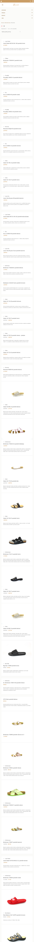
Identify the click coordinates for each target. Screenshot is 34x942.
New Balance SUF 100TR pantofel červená (14, 915)
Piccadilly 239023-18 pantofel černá (12, 111)
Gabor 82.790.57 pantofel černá (11, 591)
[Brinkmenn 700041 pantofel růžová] (17, 753)
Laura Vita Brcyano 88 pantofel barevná (13, 198)
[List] (4, 26)
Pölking (6, 58)
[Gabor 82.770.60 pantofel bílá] (17, 466)
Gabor (6, 160)
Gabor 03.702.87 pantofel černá (11, 518)
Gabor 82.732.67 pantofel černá (11, 179)
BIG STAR (7, 663)
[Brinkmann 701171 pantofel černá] (17, 539)
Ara (6, 92)
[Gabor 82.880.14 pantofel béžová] (17, 392)
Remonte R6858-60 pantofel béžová (12, 369)
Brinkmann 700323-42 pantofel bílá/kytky (13, 444)
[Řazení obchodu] (11, 32)
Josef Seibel (7, 41)
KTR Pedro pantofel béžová (10, 699)
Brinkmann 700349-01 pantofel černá (12, 60)
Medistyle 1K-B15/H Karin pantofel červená (14, 283)
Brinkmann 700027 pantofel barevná (12, 842)
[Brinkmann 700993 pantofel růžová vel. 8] (17, 721)
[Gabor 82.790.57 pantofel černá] (17, 576)
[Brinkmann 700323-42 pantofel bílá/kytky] (17, 429)
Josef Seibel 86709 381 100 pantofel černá (14, 43)
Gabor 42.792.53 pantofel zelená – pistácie (14, 335)
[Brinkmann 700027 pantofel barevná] (17, 827)
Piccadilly (7, 75)
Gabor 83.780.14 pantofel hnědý (11, 162)
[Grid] (1, 26)
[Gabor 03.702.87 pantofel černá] (17, 503)
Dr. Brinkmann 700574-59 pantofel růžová (13, 682)
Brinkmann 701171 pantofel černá (11, 554)
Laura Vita (7, 196)
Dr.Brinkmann (8, 441)
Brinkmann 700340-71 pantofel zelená (13, 805)
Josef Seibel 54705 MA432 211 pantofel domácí (15, 860)
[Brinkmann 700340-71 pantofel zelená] (17, 790)
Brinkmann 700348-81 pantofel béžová (13, 267)
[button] (30, 1)
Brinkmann (7, 265)
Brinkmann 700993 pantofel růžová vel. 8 (13, 734)
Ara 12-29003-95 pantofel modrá (11, 94)
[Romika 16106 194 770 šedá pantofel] (17, 937)
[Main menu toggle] (2, 4)
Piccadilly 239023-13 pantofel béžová (12, 77)
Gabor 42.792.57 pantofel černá (11, 318)
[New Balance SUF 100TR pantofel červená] (17, 900)
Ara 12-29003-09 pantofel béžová (11, 233)
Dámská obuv (7, 22)
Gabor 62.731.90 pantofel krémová (12, 301)
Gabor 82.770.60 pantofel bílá (10, 481)
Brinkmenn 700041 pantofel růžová (12, 768)
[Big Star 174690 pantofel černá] (17, 650)
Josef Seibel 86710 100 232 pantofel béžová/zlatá (16, 216)
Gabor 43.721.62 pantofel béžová (11, 352)
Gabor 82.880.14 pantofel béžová (11, 406)
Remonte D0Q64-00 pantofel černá (12, 128)
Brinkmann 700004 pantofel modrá (12, 877)
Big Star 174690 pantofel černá (11, 665)
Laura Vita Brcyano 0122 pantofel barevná (14, 250)
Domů (2, 22)
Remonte (7, 126)
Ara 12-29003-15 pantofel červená (12, 145)
